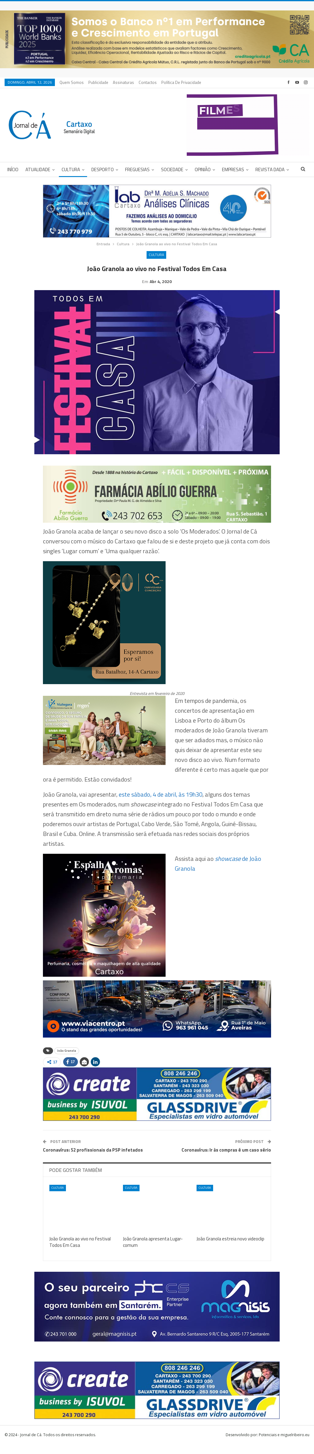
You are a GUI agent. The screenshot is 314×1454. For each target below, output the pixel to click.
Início (12, 169)
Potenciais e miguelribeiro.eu (284, 1444)
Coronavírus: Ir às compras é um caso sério (226, 1159)
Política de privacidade (181, 82)
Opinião (203, 169)
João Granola (66, 1060)
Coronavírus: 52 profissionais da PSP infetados (93, 1159)
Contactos (148, 82)
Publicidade (98, 82)
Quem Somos (71, 82)
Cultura (71, 169)
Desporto (102, 169)
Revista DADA (270, 169)
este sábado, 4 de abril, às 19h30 (160, 804)
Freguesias (137, 169)
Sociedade (172, 169)
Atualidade (37, 169)
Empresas (233, 169)
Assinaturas (123, 82)
